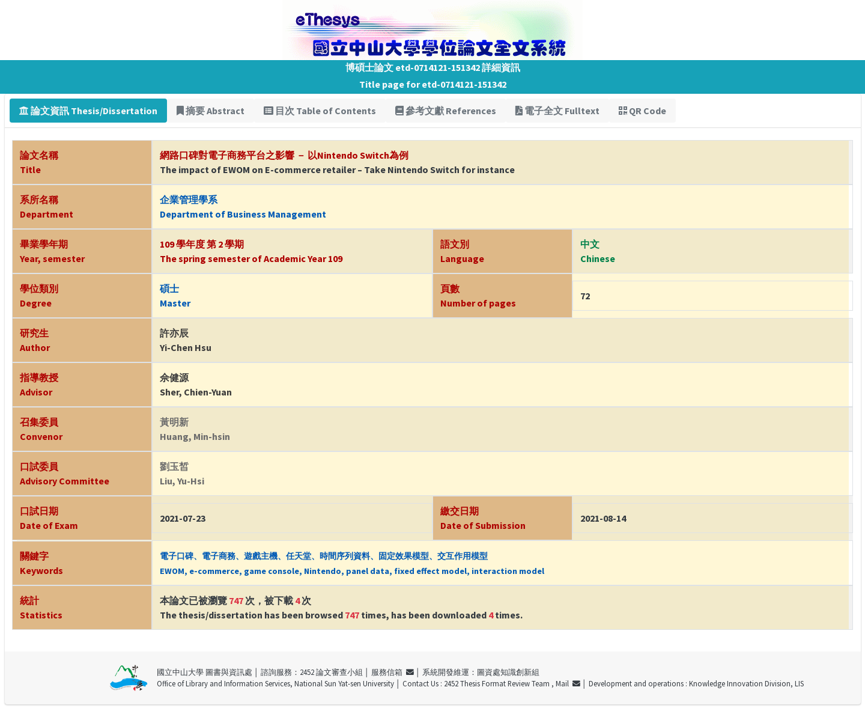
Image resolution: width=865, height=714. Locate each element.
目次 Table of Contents (320, 111)
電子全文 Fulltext (557, 111)
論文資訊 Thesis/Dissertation (88, 111)
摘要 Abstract (210, 111)
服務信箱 (392, 672)
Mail (568, 683)
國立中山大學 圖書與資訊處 (204, 672)
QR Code (642, 111)
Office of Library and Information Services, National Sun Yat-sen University (275, 683)
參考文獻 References (445, 111)
